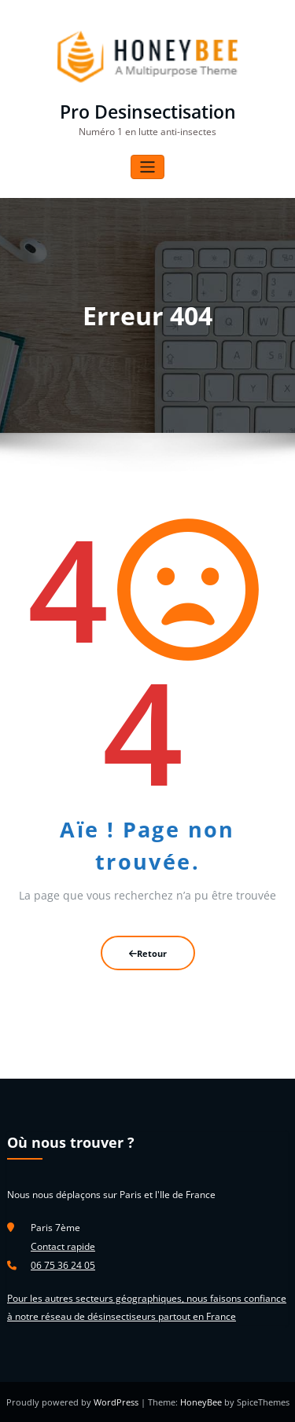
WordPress (117, 1402)
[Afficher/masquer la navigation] (147, 167)
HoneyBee (201, 1402)
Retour (148, 953)
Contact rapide (63, 1246)
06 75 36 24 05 (63, 1265)
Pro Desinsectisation (148, 112)
